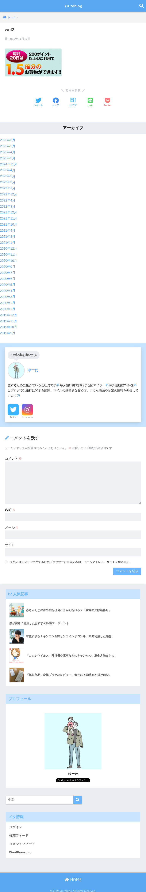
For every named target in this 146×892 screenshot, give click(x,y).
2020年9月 (8, 264)
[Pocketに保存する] (107, 102)
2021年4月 (8, 229)
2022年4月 (8, 199)
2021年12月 (8, 211)
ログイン (15, 824)
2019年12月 (8, 312)
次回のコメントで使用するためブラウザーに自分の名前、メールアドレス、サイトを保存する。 (71, 558)
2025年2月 (8, 158)
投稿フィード (19, 832)
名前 (10, 506)
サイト (10, 542)
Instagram (27, 413)
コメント (13, 455)
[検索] (77, 796)
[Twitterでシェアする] (38, 102)
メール (12, 524)
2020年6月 (8, 276)
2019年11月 (8, 318)
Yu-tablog (73, 6)
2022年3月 (8, 205)
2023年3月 (8, 175)
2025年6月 (8, 140)
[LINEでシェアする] (90, 102)
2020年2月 (8, 300)
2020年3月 (8, 294)
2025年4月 (8, 152)
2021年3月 (8, 235)
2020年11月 (8, 253)
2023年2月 (8, 182)
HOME (73, 877)
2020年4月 (8, 288)
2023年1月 (8, 187)
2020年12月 (8, 247)
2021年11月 (8, 217)
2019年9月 (8, 330)
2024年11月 (8, 164)
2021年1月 (8, 241)
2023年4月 (8, 170)
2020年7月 (8, 270)
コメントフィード (22, 841)
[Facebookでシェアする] (55, 102)
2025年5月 (8, 146)
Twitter (13, 413)
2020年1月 (8, 306)
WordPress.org (20, 849)
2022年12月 (8, 193)
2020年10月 (8, 259)
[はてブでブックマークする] (73, 102)
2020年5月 (8, 282)
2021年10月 (8, 223)
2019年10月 (8, 324)
